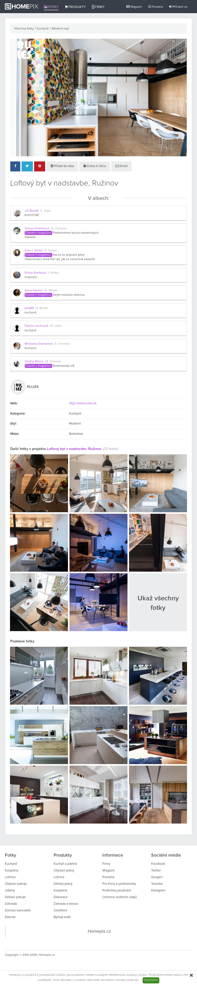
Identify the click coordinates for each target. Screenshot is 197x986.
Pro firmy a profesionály (119, 884)
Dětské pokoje (15, 897)
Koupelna (60, 890)
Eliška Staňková (35, 272)
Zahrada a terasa (66, 904)
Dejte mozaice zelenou (69, 294)
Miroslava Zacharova (39, 343)
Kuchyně (43, 28)
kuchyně (30, 312)
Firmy (98, 7)
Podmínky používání (116, 890)
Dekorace (60, 897)
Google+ (157, 877)
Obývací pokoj (64, 870)
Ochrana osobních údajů (119, 897)
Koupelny (11, 870)
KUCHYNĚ (32, 215)
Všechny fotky (24, 28)
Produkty (75, 7)
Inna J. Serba (33, 250)
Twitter (156, 870)
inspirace (31, 277)
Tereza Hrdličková (37, 228)
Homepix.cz (99, 931)
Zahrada (11, 904)
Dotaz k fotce (94, 166)
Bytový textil (62, 917)
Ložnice (10, 877)
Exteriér (10, 917)
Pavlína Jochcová (36, 325)
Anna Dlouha (33, 290)
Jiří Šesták (32, 210)
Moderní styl (60, 28)
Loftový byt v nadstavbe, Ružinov (74, 449)
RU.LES (32, 387)
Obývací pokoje (16, 884)
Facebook (158, 864)
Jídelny (10, 890)
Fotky (51, 7)
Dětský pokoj (63, 884)
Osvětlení (60, 910)
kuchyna (30, 348)
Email (121, 166)
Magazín (134, 6)
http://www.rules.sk (83, 403)
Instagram (158, 890)
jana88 (29, 308)
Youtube (157, 884)
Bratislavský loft (64, 365)
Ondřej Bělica (34, 361)
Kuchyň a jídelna (65, 864)
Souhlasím (151, 980)
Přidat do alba (62, 166)
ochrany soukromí (127, 980)
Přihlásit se (178, 6)
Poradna (155, 6)
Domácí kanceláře (18, 910)
